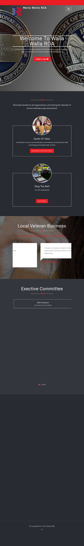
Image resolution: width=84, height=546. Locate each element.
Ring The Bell (42, 211)
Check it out (41, 59)
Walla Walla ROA (34, 7)
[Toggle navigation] (68, 9)
